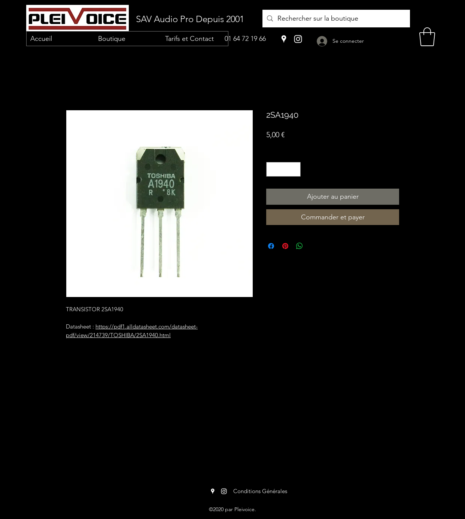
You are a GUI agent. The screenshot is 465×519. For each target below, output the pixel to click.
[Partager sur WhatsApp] (299, 246)
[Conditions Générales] (260, 491)
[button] (427, 36)
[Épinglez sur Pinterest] (285, 246)
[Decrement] (272, 169)
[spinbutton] (283, 169)
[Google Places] (284, 39)
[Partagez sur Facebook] (271, 246)
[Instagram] (298, 39)
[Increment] (295, 169)
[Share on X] (313, 246)
